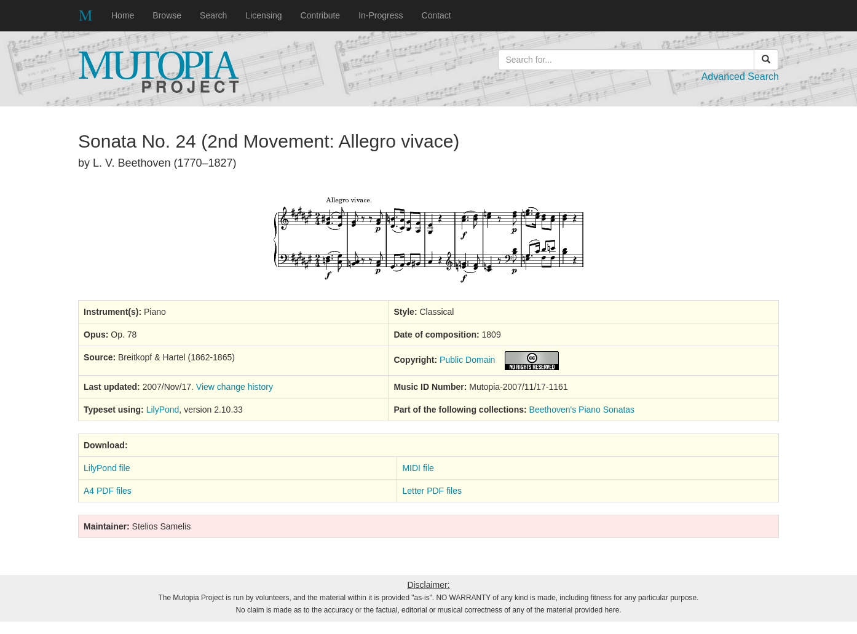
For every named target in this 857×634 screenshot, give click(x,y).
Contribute (321, 15)
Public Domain (467, 360)
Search (213, 15)
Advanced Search (740, 76)
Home (122, 15)
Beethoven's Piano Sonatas (582, 409)
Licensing (263, 15)
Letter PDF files (431, 491)
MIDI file (417, 468)
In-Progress (380, 15)
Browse (166, 15)
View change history (234, 387)
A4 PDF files (108, 491)
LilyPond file (107, 468)
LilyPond (163, 409)
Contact (436, 15)
